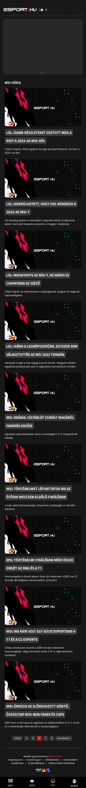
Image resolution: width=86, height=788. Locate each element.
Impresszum (15, 759)
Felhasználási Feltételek (62, 763)
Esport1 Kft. (55, 756)
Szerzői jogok (33, 759)
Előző (17, 738)
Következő (63, 738)
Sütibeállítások (36, 763)
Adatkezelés (52, 759)
